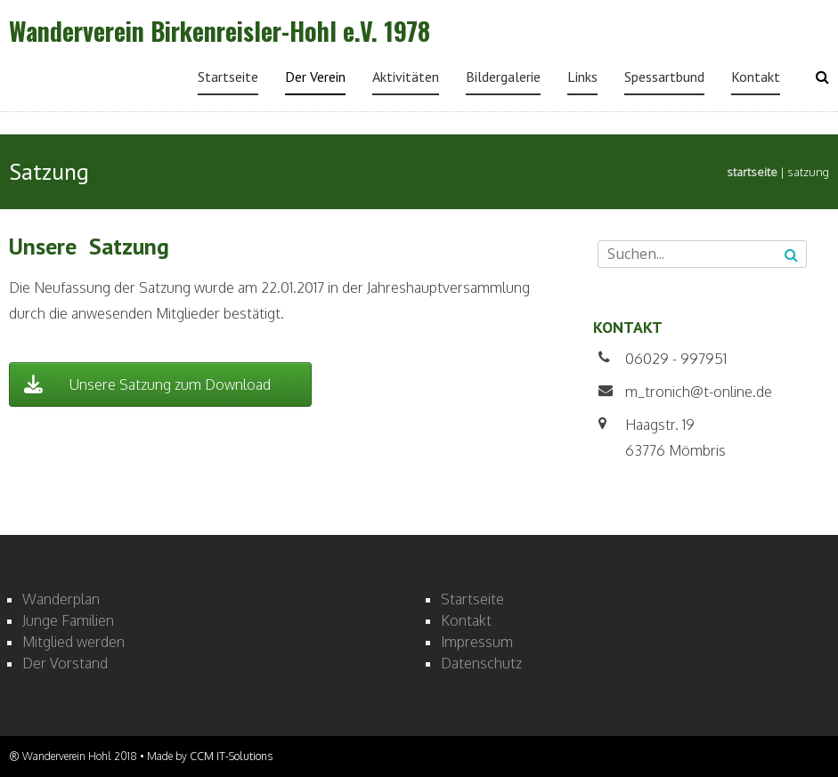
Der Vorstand (65, 663)
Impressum (477, 642)
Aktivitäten (405, 76)
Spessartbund (664, 76)
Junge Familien (68, 620)
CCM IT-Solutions (231, 756)
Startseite (228, 76)
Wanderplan (61, 599)
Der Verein (315, 76)
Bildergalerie (503, 76)
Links (582, 76)
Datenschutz (481, 663)
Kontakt (755, 76)
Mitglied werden (73, 642)
